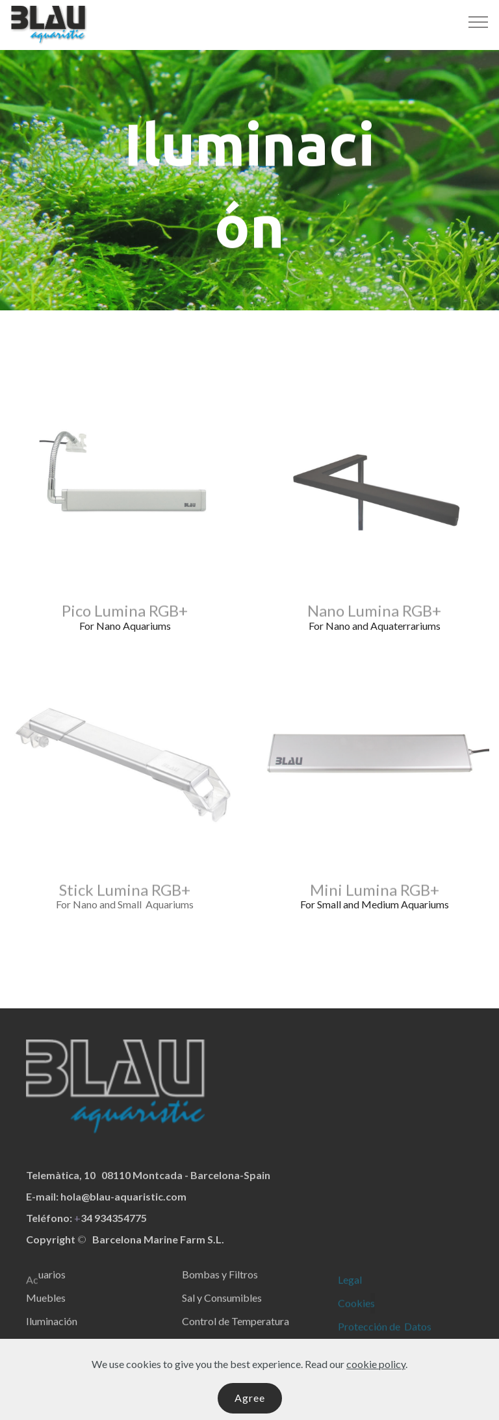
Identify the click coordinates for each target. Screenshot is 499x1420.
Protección (362, 1338)
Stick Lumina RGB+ (124, 895)
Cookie (354, 1315)
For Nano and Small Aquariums (125, 904)
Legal (350, 1292)
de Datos (410, 1338)
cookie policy (375, 1386)
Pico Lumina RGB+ (125, 616)
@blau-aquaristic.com (133, 1208)
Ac (32, 1292)
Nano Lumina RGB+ (374, 616)
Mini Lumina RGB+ (374, 895)
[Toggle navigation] (478, 21)
